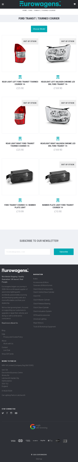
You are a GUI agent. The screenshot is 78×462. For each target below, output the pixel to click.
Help (3, 334)
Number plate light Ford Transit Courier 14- (58, 206)
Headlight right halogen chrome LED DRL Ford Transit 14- (57, 144)
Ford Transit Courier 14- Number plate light (20, 206)
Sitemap (39, 459)
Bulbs (35, 279)
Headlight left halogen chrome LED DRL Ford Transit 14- (58, 83)
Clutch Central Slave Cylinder (43, 292)
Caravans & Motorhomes (42, 285)
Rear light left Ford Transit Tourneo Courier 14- (20, 83)
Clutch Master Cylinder (41, 300)
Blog (3, 330)
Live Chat (6, 350)
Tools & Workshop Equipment (44, 327)
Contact (5, 347)
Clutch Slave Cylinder (41, 307)
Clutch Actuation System (42, 311)
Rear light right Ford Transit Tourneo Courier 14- (20, 144)
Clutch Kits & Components (43, 289)
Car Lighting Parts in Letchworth (13, 395)
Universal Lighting (39, 319)
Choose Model (39, 29)
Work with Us (8, 344)
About (4, 341)
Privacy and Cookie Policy (13, 337)
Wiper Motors (38, 323)
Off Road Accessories (41, 315)
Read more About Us (10, 323)
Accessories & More (40, 282)
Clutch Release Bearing (41, 304)
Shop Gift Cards (8, 354)
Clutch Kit (36, 296)
